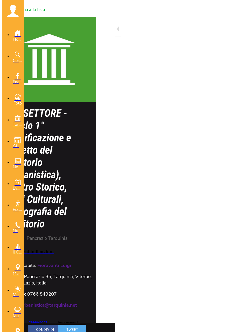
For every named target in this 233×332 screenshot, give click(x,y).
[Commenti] (223, 325)
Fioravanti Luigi (54, 265)
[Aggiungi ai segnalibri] (212, 325)
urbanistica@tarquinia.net (49, 305)
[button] (13, 11)
